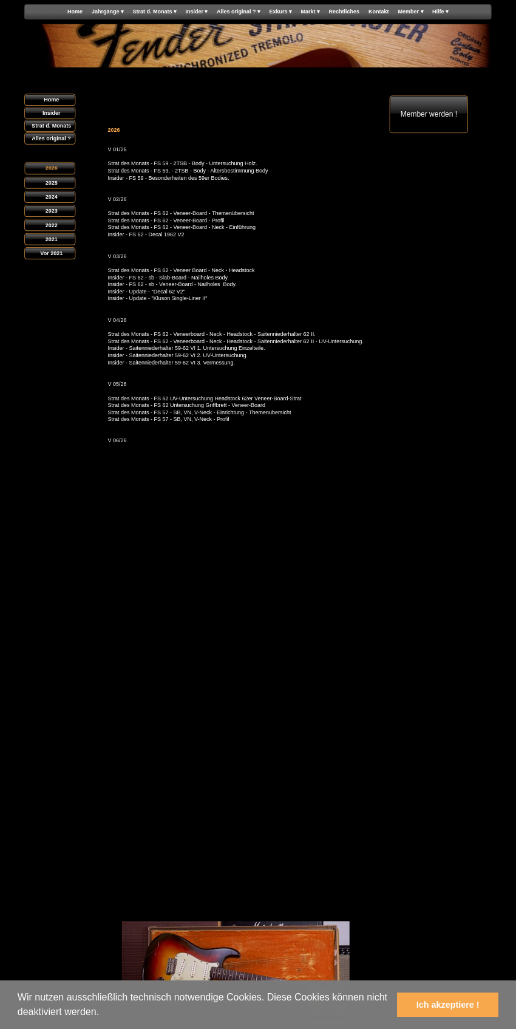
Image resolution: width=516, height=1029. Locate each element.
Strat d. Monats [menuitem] (154, 12)
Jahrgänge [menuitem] (108, 12)
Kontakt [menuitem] (378, 12)
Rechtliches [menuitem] (344, 12)
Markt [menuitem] (310, 12)
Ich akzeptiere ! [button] (448, 1005)
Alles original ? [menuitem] (238, 12)
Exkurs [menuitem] (280, 12)
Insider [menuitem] (196, 12)
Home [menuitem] (75, 12)
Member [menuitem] (411, 12)
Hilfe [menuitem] (440, 12)
